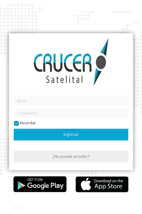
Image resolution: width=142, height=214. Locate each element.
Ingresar (71, 134)
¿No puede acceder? (71, 156)
